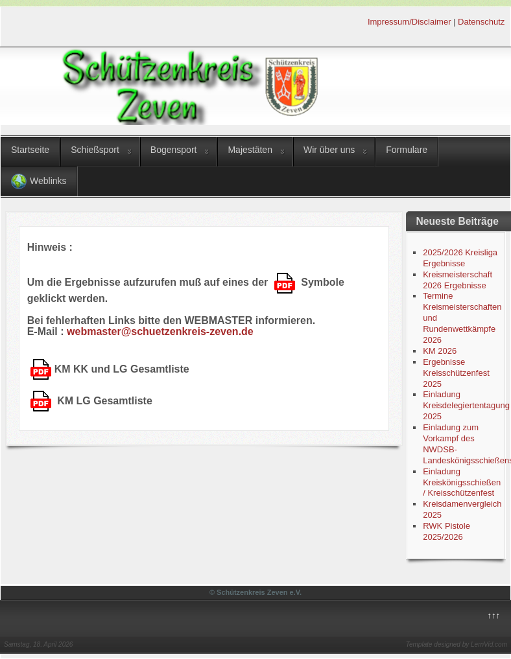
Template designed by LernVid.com (456, 644)
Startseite (30, 150)
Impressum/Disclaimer (409, 22)
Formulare (406, 150)
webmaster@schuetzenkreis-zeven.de (160, 331)
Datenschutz (481, 22)
